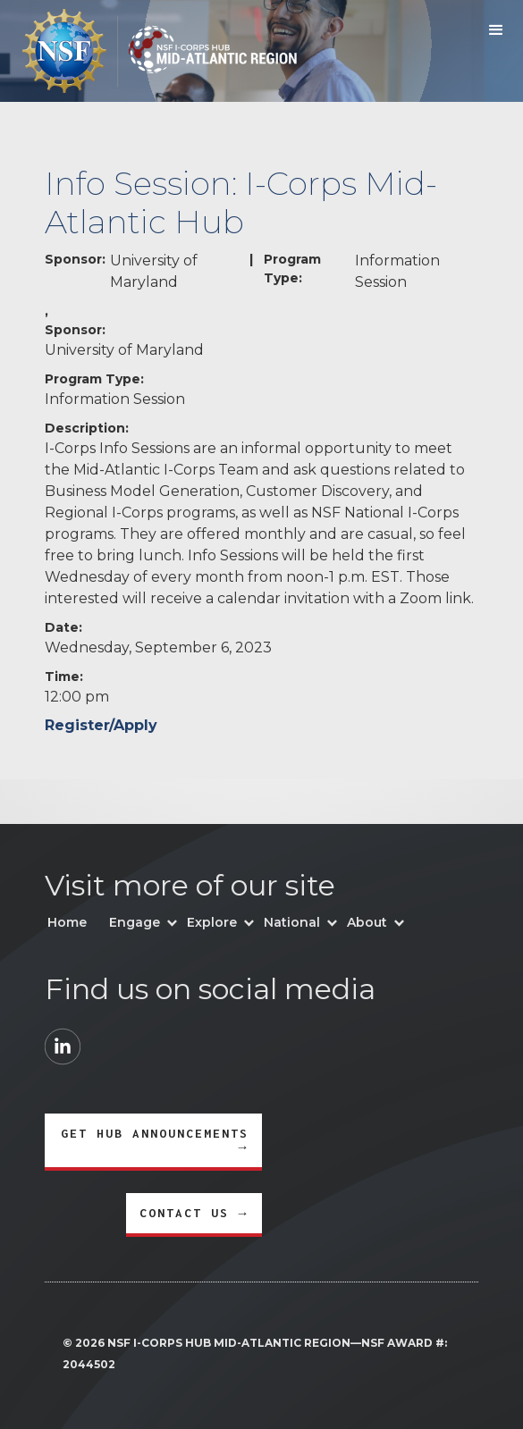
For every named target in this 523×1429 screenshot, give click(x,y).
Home (67, 922)
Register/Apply (101, 725)
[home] (148, 51)
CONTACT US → (193, 1213)
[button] (496, 30)
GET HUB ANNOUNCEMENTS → (155, 1140)
